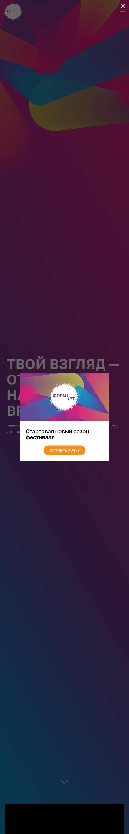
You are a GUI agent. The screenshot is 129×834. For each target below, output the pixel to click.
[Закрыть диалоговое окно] (123, 6)
